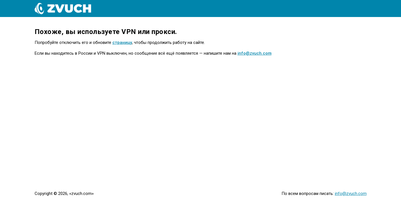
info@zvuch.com (255, 53)
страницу (122, 42)
